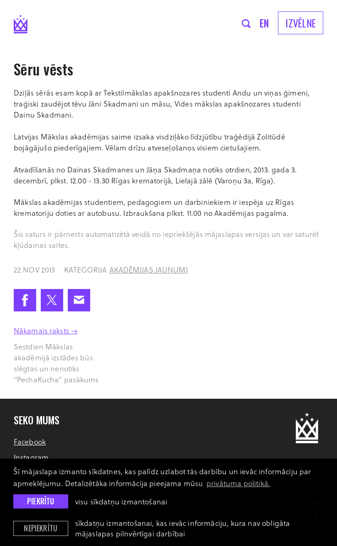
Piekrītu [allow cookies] (40, 501)
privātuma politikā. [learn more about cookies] (238, 483)
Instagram (31, 457)
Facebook (30, 441)
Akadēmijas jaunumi (148, 269)
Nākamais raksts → (46, 330)
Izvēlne (300, 23)
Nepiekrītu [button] (40, 528)
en (264, 23)
